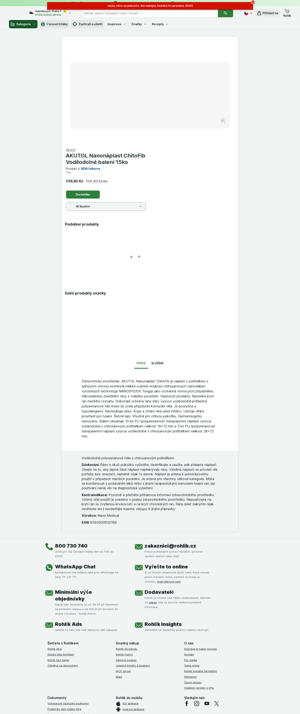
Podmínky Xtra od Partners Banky (69, 622)
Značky (139, 24)
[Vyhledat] (228, 13)
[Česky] (247, 13)
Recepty (160, 24)
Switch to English (156, 688)
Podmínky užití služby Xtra (64, 616)
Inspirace (117, 24)
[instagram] (196, 611)
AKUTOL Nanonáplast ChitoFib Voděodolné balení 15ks (194, 58)
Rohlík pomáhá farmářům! (200, 578)
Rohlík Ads (68, 532)
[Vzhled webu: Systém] (131, 706)
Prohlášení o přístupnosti (64, 661)
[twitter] (216, 611)
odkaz (153, 510)
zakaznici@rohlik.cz (170, 453)
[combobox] (155, 13)
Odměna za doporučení (63, 573)
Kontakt (189, 562)
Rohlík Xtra (55, 556)
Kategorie (23, 24)
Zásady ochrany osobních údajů (68, 638)
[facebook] (186, 611)
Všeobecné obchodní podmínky (68, 611)
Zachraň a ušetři (87, 24)
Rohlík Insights (163, 532)
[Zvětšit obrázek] (135, 108)
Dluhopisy (190, 584)
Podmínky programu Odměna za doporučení (76, 655)
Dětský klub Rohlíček (61, 562)
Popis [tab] (141, 270)
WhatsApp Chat (75, 474)
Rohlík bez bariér (58, 567)
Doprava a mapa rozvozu (200, 556)
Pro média (190, 567)
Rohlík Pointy (124, 562)
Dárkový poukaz (126, 567)
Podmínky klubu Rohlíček (63, 627)
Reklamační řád (57, 650)
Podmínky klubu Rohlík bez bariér (69, 633)
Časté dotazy (193, 590)
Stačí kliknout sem (169, 489)
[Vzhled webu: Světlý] (151, 706)
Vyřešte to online (166, 474)
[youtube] (206, 611)
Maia (119, 584)
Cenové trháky (54, 24)
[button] (267, 13)
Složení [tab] (157, 270)
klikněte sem (94, 678)
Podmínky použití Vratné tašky (67, 644)
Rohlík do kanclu (126, 556)
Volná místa (191, 573)
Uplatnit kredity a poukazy (133, 573)
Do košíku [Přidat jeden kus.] (171, 94)
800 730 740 (71, 453)
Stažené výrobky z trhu (199, 595)
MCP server (123, 578)
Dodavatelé (159, 500)
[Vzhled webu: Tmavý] (169, 706)
